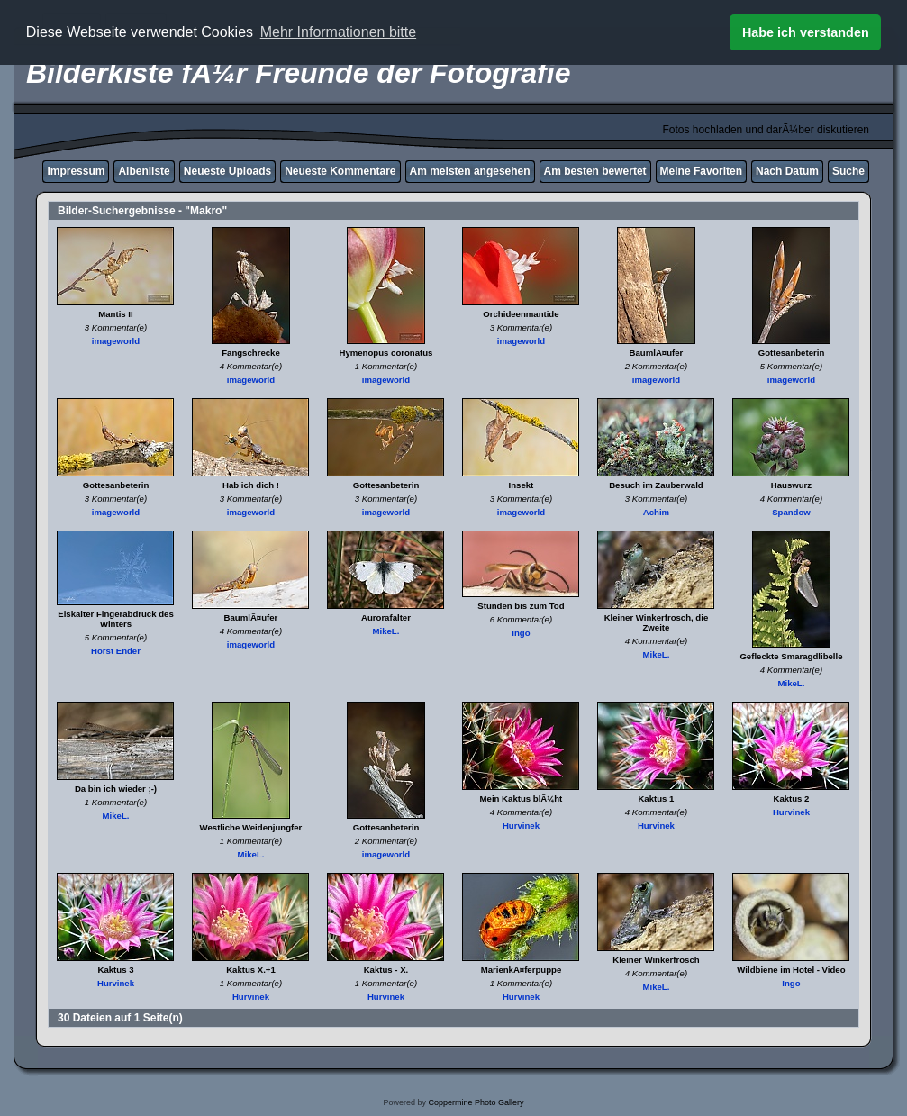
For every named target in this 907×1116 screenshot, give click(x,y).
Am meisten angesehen (470, 171)
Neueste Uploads (227, 171)
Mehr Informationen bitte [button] (338, 32)
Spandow (791, 512)
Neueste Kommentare (340, 171)
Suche (848, 171)
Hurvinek (521, 825)
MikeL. (386, 631)
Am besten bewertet (595, 171)
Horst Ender (116, 651)
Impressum (75, 171)
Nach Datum (787, 171)
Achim (656, 512)
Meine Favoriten (701, 171)
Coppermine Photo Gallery (475, 1102)
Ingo (521, 633)
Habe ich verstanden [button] (805, 32)
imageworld (116, 341)
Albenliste (143, 171)
